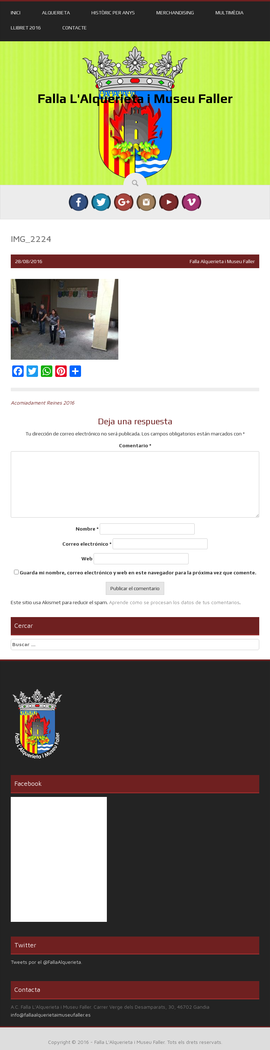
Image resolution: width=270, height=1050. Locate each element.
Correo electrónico (87, 544)
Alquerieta (56, 12)
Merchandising (175, 12)
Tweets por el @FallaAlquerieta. (46, 962)
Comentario (135, 445)
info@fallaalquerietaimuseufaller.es (51, 1015)
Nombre (87, 529)
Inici (15, 12)
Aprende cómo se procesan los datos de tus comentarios (174, 602)
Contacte (74, 28)
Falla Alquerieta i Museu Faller (222, 261)
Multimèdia (229, 12)
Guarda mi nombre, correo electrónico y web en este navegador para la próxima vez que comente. (138, 572)
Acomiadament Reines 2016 (42, 403)
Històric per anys (113, 12)
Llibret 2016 (26, 28)
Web (87, 558)
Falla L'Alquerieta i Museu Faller (135, 98)
